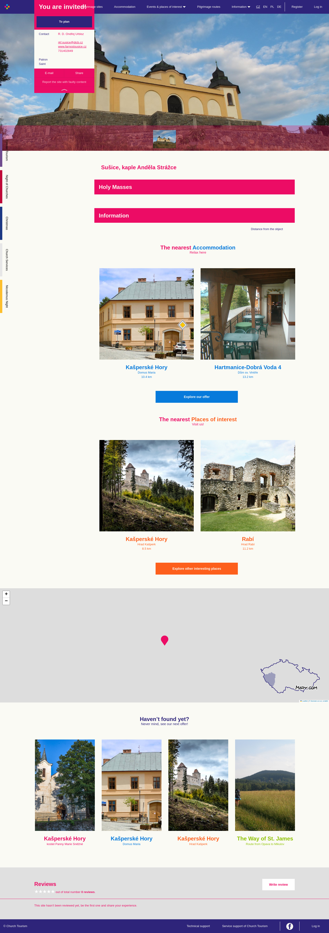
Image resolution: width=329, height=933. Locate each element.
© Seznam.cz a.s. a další (318, 701)
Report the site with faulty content (64, 82)
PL (272, 6)
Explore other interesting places (196, 568)
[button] (164, 641)
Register (297, 6)
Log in (318, 6)
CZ (258, 6)
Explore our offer (197, 397)
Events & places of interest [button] (166, 6)
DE (279, 6)
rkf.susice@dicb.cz (70, 42)
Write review (278, 884)
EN (265, 6)
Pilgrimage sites (92, 6)
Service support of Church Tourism (245, 926)
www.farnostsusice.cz (72, 46)
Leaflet (304, 701)
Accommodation (124, 6)
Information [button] (241, 6)
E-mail (49, 73)
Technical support (198, 926)
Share (79, 73)
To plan (64, 21)
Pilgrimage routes (208, 6)
